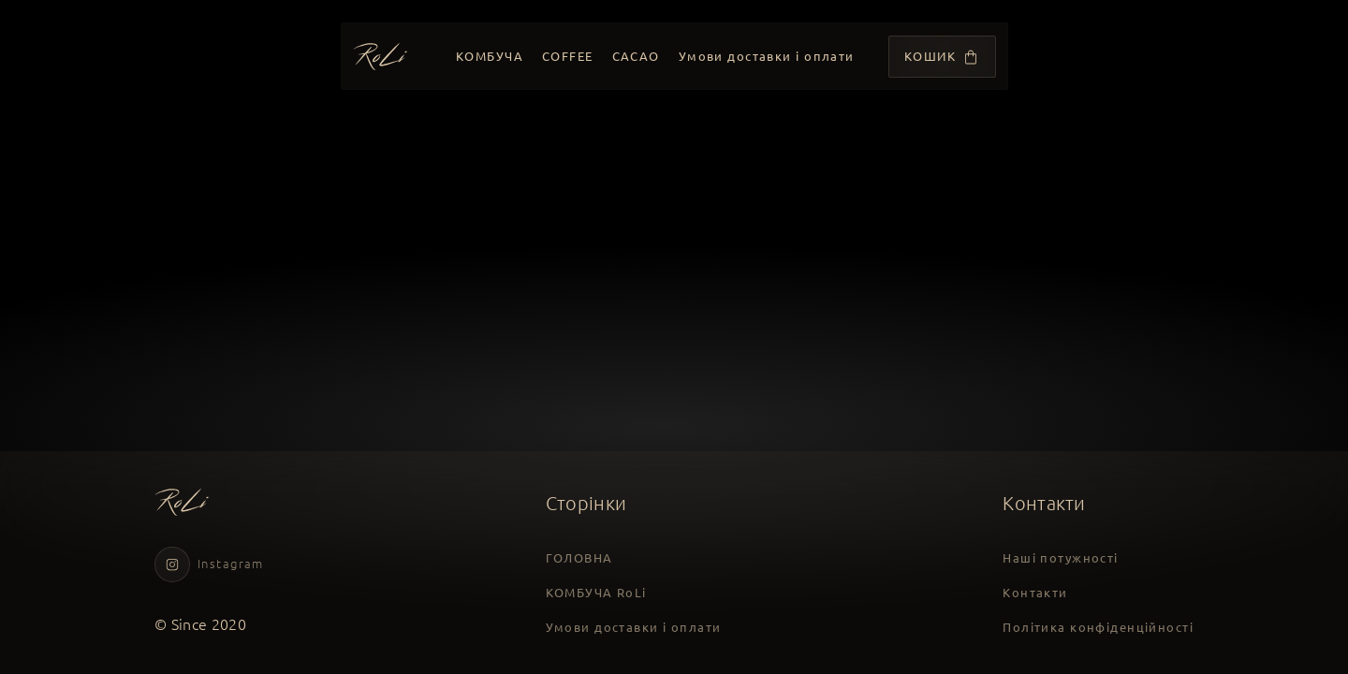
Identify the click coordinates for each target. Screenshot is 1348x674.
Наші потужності (1060, 557)
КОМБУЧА (489, 56)
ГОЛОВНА (579, 557)
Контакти (1035, 591)
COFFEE (567, 56)
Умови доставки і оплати (766, 56)
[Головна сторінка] (380, 56)
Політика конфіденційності (1098, 626)
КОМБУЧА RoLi (596, 591)
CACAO (635, 56)
